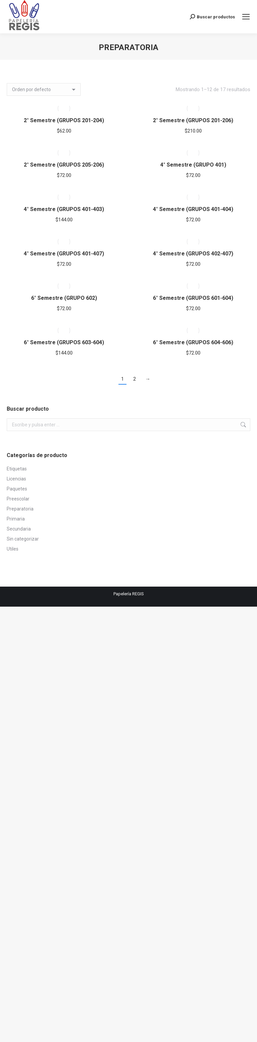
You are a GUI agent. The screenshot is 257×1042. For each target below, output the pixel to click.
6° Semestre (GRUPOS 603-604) (64, 342)
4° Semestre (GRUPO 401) (193, 165)
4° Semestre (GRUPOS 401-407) (64, 253)
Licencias (16, 478)
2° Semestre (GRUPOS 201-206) (193, 120)
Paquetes (17, 488)
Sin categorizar (23, 539)
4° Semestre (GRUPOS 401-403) (64, 209)
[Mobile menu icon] (246, 16)
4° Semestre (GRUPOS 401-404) (193, 209)
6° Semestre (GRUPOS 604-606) (193, 342)
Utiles (12, 549)
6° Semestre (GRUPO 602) (64, 298)
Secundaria (19, 529)
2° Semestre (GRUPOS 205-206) (64, 165)
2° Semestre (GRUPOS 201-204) (64, 120)
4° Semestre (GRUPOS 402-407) (193, 253)
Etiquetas (17, 468)
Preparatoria (20, 508)
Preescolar (18, 498)
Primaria (16, 519)
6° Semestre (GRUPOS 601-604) (193, 298)
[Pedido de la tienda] (44, 89)
